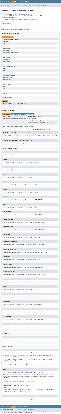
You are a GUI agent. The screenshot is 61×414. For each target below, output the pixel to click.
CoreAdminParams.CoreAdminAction (21, 14)
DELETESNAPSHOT (7, 50)
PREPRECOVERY (6, 64)
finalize (21, 135)
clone (4, 135)
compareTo (10, 135)
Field (20, 5)
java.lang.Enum (8, 14)
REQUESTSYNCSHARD (8, 81)
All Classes (31, 4)
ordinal (49, 135)
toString (54, 135)
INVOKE (5, 55)
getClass (5, 143)
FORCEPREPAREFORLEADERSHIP (11, 52)
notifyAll (17, 143)
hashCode (39, 135)
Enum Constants (14, 5)
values (30, 126)
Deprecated (24, 1)
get (29, 118)
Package (8, 1)
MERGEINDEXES (6, 59)
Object (31, 140)
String (33, 118)
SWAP (4, 91)
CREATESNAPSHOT (7, 46)
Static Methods (16, 114)
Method (24, 5)
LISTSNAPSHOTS (7, 57)
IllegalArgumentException (10, 389)
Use (16, 1)
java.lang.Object (5, 13)
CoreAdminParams (6, 23)
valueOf (31, 120)
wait (22, 143)
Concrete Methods (28, 114)
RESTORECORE (6, 84)
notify (11, 143)
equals (16, 135)
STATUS (5, 88)
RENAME (5, 70)
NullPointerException (9, 391)
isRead (19, 106)
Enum (7, 29)
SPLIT (4, 86)
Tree (19, 1)
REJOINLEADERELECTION (9, 66)
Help (29, 1)
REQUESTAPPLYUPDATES (9, 73)
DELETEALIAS (6, 48)
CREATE (5, 43)
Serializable (5, 19)
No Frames (23, 4)
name (44, 135)
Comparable (13, 19)
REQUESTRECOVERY (7, 77)
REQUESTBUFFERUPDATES (9, 75)
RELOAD (5, 68)
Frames (18, 4)
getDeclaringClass (30, 135)
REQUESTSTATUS (7, 79)
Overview (2, 1)
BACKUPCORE (6, 41)
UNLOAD (5, 93)
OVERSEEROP (6, 61)
